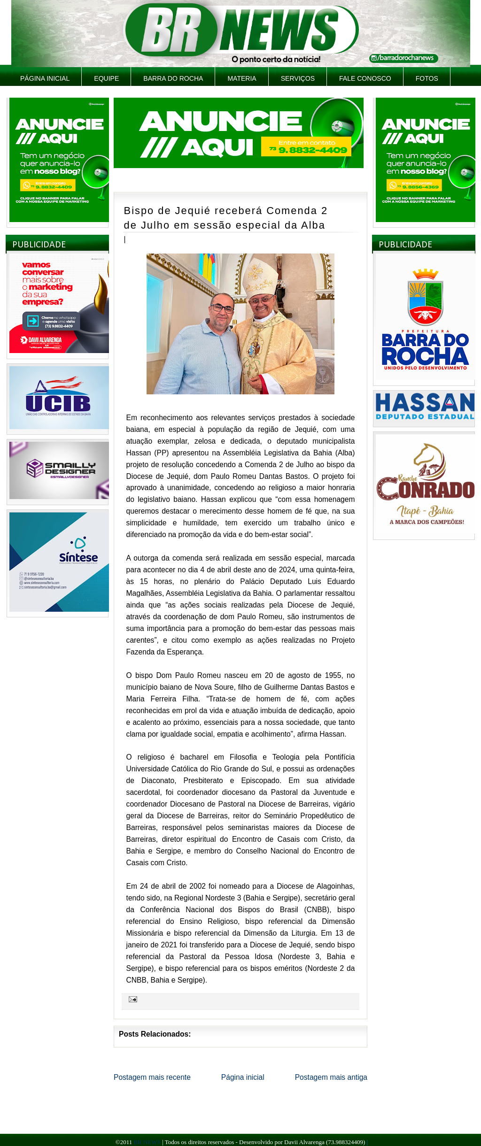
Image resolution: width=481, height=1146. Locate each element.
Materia (241, 78)
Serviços (298, 78)
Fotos (427, 78)
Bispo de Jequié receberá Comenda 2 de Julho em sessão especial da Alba (226, 218)
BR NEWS (146, 1142)
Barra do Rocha (173, 78)
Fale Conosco (365, 78)
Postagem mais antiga (331, 1077)
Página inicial (45, 78)
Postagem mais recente (152, 1077)
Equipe (106, 78)
